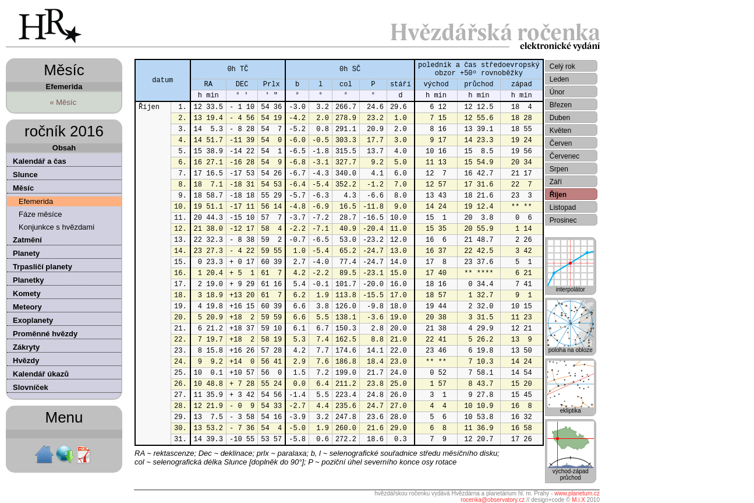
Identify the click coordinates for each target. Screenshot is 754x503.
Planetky (28, 280)
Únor (557, 92)
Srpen (559, 169)
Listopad (563, 207)
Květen (560, 130)
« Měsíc (62, 102)
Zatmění (27, 239)
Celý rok (562, 66)
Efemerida (36, 201)
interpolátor (570, 287)
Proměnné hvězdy (45, 333)
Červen (561, 143)
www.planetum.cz (577, 493)
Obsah (64, 147)
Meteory (27, 306)
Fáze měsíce (40, 214)
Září (556, 182)
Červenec (564, 156)
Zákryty (26, 347)
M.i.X (578, 500)
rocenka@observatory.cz (493, 500)
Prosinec (563, 220)
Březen (561, 105)
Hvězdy (26, 360)
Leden (559, 79)
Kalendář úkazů (41, 374)
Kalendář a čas (39, 161)
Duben (560, 118)
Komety (27, 293)
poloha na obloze (570, 347)
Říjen (558, 195)
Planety (26, 253)
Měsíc (23, 188)
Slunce (25, 174)
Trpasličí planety (42, 266)
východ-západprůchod (570, 472)
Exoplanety (33, 320)
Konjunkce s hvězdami (56, 227)
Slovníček (30, 387)
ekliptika (570, 408)
